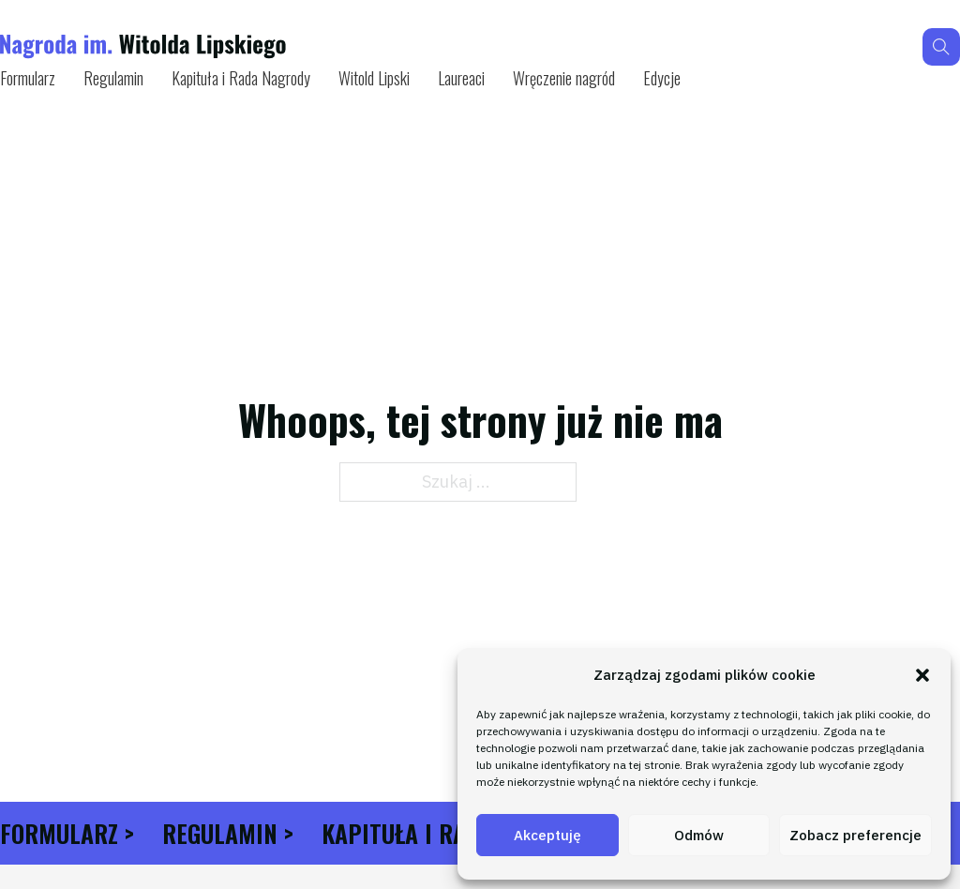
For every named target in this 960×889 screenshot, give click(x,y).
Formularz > (67, 833)
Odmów (699, 835)
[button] (922, 675)
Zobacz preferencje (855, 835)
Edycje (662, 78)
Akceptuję (547, 835)
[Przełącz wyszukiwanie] (941, 47)
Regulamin (113, 78)
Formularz (27, 78)
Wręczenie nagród (564, 78)
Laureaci (461, 78)
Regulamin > (227, 833)
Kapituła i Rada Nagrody (241, 78)
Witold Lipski (374, 78)
